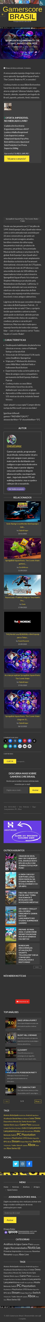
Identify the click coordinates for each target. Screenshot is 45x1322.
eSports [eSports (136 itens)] (16, 1125)
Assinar (35, 790)
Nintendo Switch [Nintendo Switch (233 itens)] (10, 1135)
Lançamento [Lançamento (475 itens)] (35, 1128)
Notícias (26, 807)
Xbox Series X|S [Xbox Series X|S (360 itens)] (13, 1148)
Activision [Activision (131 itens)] (22, 1115)
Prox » (38, 1101)
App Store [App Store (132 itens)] (35, 1115)
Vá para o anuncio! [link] (16, 158)
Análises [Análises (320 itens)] (8, 1244)
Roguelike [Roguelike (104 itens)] (36, 1138)
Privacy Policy (9, 1229)
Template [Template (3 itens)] (15, 1255)
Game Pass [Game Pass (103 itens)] (27, 1244)
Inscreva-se (22, 1001)
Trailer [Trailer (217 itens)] (13, 1145)
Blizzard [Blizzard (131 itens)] (26, 1118)
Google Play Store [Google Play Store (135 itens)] (9, 1128)
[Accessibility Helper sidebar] (42, 3)
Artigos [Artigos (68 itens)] (17, 1244)
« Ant (6, 1101)
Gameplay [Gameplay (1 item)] (36, 1244)
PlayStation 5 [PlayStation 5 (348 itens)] (18, 1138)
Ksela (23, 604)
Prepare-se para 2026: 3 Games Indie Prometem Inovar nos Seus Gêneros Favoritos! (28, 934)
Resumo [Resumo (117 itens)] (8, 1254)
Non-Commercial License (26, 1233)
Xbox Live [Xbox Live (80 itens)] (24, 1254)
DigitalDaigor (17, 47)
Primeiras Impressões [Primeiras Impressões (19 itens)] (12, 1251)
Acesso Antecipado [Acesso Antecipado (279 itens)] (11, 1115)
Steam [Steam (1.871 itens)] (16, 1141)
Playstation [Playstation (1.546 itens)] (28, 1134)
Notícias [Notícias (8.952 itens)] (34, 1247)
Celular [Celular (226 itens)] (31, 1118)
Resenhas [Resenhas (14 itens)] (36, 1251)
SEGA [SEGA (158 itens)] (9, 1142)
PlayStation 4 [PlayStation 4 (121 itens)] (8, 1138)
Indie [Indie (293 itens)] (24, 1128)
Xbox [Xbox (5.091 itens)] (31, 1145)
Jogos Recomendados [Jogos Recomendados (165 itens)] (15, 1247)
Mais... (37, 967)
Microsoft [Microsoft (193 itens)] (20, 1131)
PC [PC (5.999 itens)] (19, 1134)
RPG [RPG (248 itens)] (5, 1142)
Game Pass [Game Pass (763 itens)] (25, 1124)
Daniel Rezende (23, 641)
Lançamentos (9, 809)
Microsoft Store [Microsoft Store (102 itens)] (29, 1131)
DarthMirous (23, 567)
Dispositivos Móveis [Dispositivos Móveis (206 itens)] (11, 1121)
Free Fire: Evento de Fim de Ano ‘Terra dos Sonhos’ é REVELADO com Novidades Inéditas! (28, 897)
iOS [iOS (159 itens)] (27, 1128)
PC (16, 809)
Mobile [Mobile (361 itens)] (37, 1131)
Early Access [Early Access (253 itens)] (27, 1121)
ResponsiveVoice (23, 1231)
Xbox (20, 809)
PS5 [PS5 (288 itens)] (25, 1138)
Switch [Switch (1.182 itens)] (36, 1141)
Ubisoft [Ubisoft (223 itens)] (19, 1145)
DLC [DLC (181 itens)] (20, 1121)
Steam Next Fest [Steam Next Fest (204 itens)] (26, 1142)
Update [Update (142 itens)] (25, 1145)
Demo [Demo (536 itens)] (37, 1118)
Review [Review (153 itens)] (30, 1138)
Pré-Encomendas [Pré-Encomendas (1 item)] (27, 1251)
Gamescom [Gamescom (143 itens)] (35, 1125)
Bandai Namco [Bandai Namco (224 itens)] (17, 1118)
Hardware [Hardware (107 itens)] (18, 1128)
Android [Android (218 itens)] (29, 1115)
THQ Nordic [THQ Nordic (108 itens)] (7, 1145)
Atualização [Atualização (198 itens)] (8, 1118)
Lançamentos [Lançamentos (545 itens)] (10, 1131)
